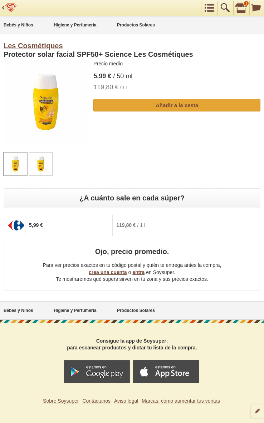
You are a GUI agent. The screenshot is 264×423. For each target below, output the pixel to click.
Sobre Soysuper (61, 401)
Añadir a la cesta (177, 105)
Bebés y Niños (18, 25)
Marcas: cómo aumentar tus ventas (181, 401)
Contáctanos (96, 401)
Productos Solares (136, 25)
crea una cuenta (108, 272)
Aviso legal (126, 401)
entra (138, 272)
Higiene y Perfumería (75, 25)
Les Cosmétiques (33, 46)
